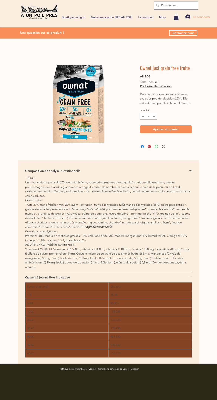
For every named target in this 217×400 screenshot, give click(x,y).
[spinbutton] (148, 116)
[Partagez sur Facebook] (142, 146)
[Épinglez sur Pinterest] (149, 146)
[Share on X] (163, 146)
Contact (92, 368)
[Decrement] (143, 116)
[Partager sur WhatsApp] (156, 146)
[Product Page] (29, 6)
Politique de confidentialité (73, 368)
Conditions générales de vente (113, 368)
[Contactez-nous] (183, 33)
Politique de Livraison (156, 86)
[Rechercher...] (175, 5)
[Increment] (154, 116)
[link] (176, 17)
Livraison (135, 368)
